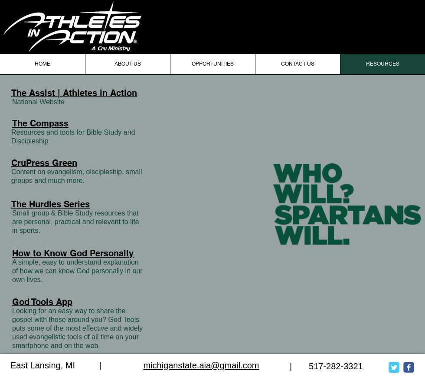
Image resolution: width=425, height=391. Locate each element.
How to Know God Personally (73, 253)
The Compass (40, 123)
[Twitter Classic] (394, 367)
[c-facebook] (408, 367)
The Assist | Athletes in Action (74, 93)
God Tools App (42, 302)
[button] (212, 64)
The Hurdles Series (50, 204)
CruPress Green (44, 163)
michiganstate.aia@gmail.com (201, 365)
